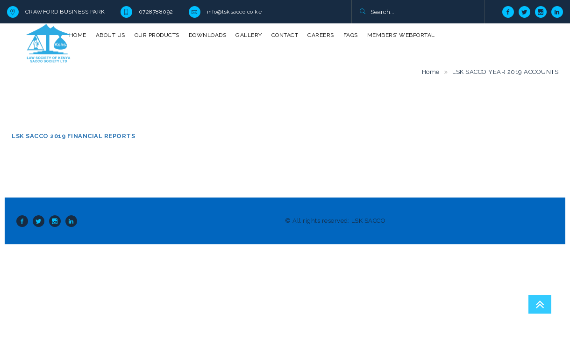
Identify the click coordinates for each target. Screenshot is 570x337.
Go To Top (539, 304)
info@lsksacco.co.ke (234, 11)
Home (431, 71)
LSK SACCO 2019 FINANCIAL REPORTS (73, 135)
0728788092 (156, 11)
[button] (362, 12)
